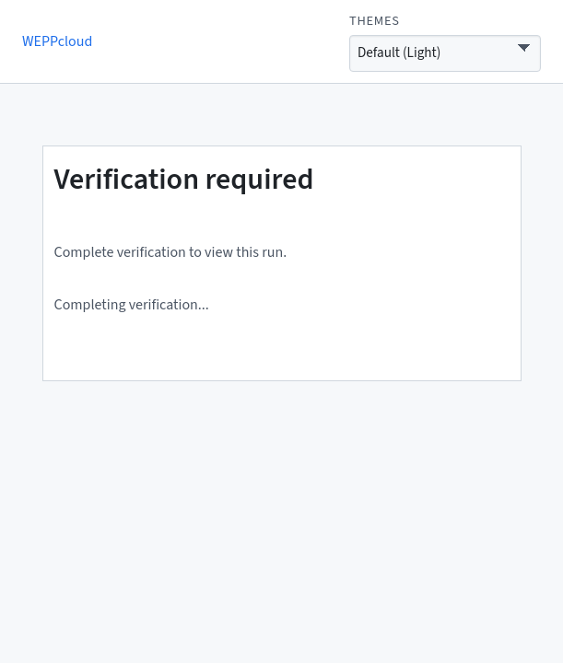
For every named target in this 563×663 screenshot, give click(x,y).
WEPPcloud (57, 41)
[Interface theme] (445, 53)
